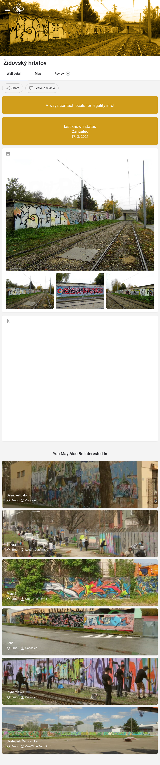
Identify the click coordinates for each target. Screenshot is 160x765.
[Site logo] (19, 9)
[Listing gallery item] (30, 291)
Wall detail (14, 73)
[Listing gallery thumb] (80, 215)
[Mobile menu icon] (7, 9)
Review (62, 74)
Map (38, 73)
